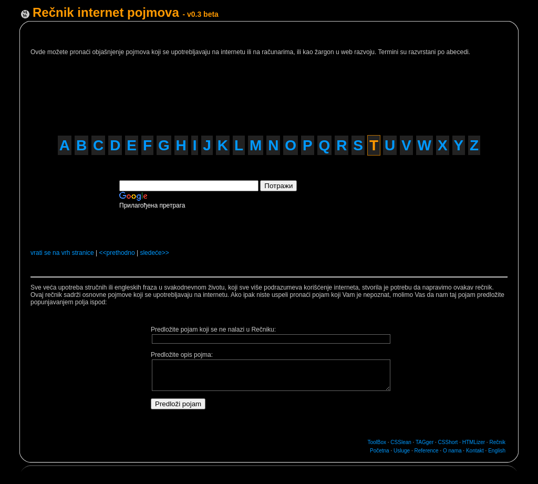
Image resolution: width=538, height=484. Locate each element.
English (496, 451)
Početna (379, 451)
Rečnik (497, 442)
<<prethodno (117, 252)
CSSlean (400, 442)
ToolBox (376, 442)
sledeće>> (154, 252)
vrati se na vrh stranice (62, 252)
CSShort (448, 442)
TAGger (424, 442)
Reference (427, 451)
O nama (452, 451)
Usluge (402, 451)
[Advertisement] (231, 91)
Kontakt (475, 451)
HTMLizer (473, 442)
